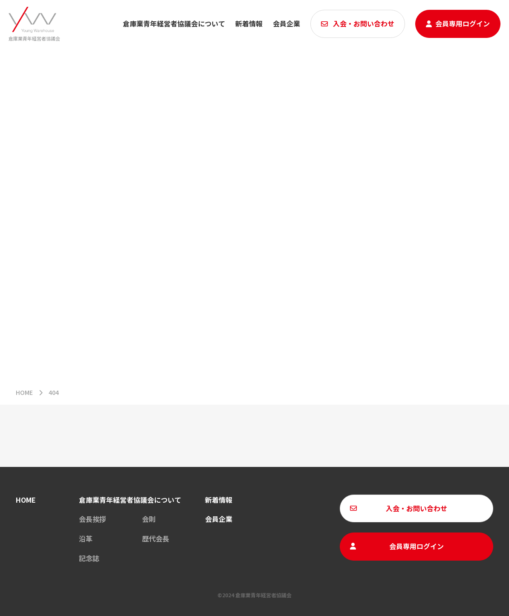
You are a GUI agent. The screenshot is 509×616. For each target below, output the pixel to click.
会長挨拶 (92, 519)
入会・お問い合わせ (363, 23)
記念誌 (89, 558)
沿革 (86, 538)
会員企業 (286, 23)
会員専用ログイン (462, 23)
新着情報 (218, 500)
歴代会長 (155, 538)
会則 (149, 519)
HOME (24, 392)
